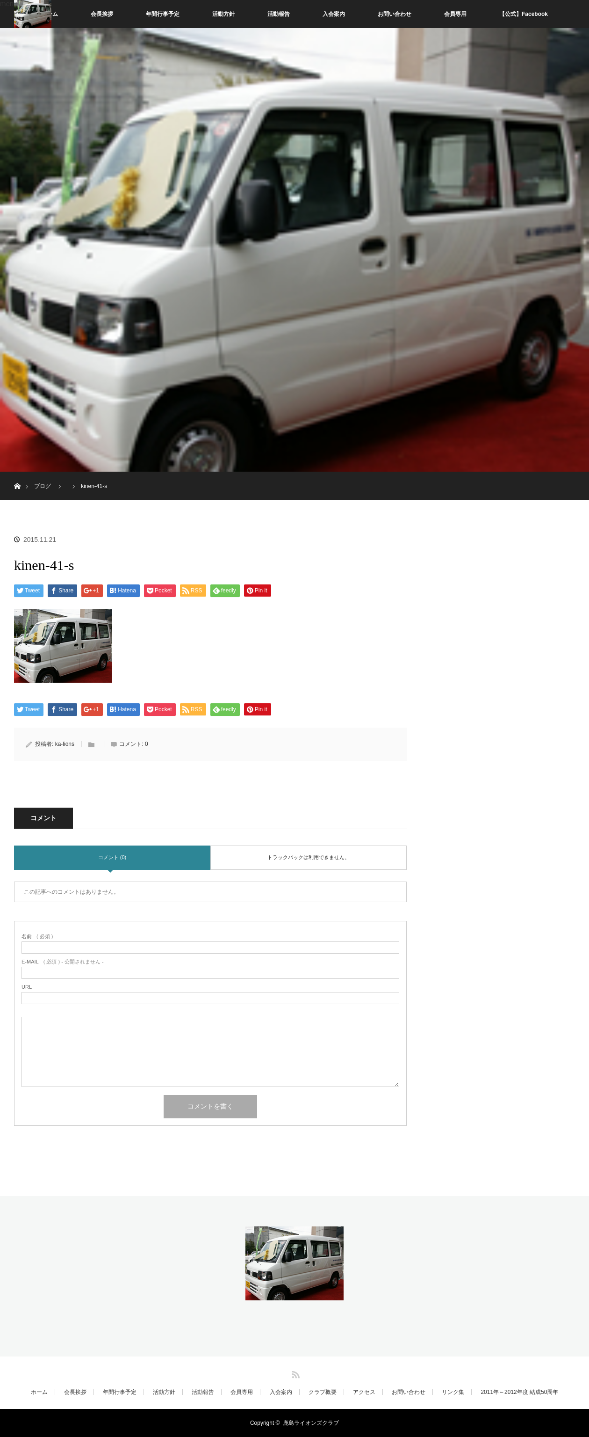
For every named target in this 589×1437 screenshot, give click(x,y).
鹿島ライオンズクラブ (311, 1423)
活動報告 (278, 14)
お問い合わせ (394, 14)
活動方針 (223, 14)
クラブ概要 (323, 1392)
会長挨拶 (102, 14)
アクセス (364, 1392)
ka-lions (64, 744)
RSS (294, 1373)
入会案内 (334, 14)
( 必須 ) (37, 936)
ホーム (39, 1392)
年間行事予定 (163, 14)
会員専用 (455, 14)
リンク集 (453, 1392)
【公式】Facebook (523, 14)
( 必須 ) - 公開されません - (63, 961)
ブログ (42, 486)
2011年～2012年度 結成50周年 (519, 1392)
